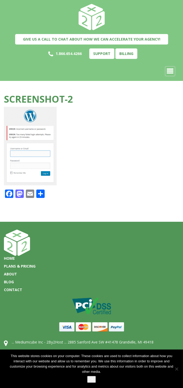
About (10, 273)
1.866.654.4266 (65, 54)
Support (101, 53)
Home (9, 258)
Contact (13, 289)
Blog (9, 281)
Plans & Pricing (20, 266)
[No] (176, 369)
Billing (126, 53)
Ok (91, 379)
